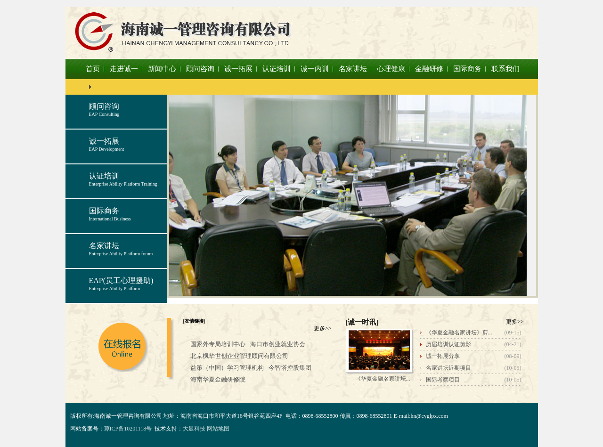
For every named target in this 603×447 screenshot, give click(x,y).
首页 (93, 69)
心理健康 (391, 69)
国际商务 (467, 69)
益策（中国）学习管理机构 (227, 367)
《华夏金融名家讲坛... (382, 378)
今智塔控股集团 (290, 367)
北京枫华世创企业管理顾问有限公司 (239, 355)
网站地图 (218, 428)
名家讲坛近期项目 (448, 368)
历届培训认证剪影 (448, 344)
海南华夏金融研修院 (217, 379)
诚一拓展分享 (443, 356)
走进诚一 (124, 69)
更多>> (323, 328)
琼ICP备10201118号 (128, 428)
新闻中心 (162, 69)
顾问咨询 (200, 69)
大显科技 (194, 428)
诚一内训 (315, 69)
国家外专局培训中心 (217, 344)
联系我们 (505, 69)
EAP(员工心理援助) (121, 280)
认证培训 (276, 69)
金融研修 (429, 69)
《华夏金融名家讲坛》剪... (459, 332)
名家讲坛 (353, 69)
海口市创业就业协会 (277, 344)
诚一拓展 (238, 69)
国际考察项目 (443, 379)
